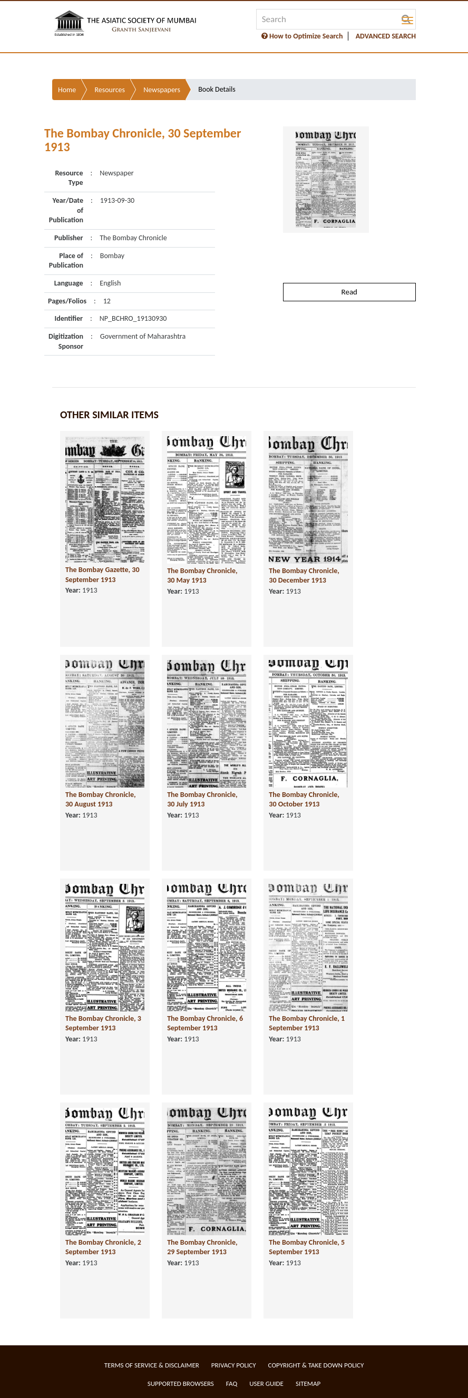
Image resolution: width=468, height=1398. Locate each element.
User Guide (266, 1383)
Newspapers (161, 89)
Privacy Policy (233, 1365)
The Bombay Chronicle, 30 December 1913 (304, 575)
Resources (109, 89)
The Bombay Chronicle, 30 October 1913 (304, 799)
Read (349, 292)
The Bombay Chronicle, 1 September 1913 (307, 1023)
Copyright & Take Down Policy (316, 1365)
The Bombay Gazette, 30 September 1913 (102, 574)
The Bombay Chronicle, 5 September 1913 (307, 1247)
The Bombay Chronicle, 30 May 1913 (202, 575)
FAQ (231, 1383)
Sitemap (308, 1383)
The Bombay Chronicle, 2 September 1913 (103, 1247)
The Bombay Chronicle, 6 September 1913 (205, 1023)
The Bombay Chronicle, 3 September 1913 (103, 1023)
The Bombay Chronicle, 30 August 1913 (100, 799)
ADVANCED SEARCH (386, 36)
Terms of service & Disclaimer (151, 1365)
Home (67, 89)
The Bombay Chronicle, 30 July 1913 (202, 799)
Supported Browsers (181, 1383)
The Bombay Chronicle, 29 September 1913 (202, 1247)
